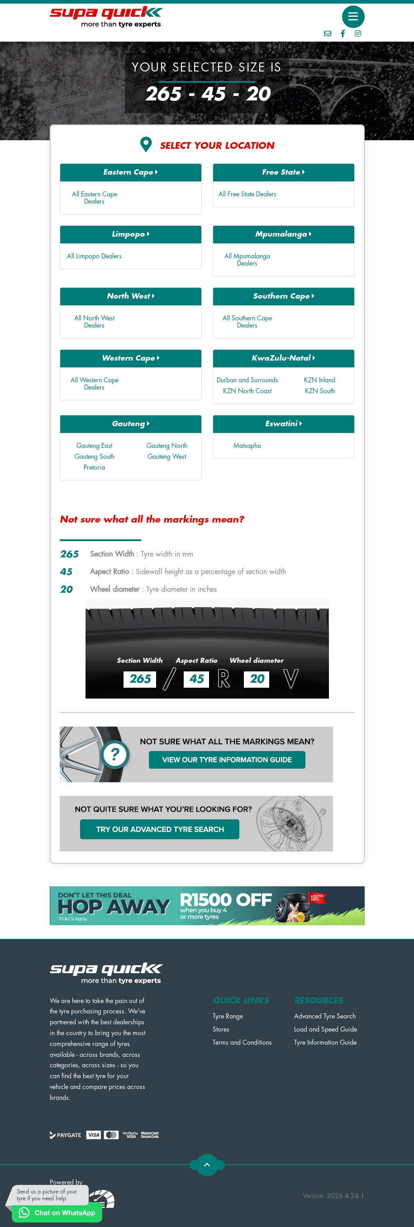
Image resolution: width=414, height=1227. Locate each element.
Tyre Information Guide (325, 1042)
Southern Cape (283, 296)
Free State (283, 172)
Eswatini (283, 424)
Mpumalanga (283, 234)
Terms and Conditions (242, 1042)
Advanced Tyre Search (325, 1016)
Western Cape (131, 358)
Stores (221, 1029)
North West (131, 296)
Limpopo (131, 234)
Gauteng (131, 424)
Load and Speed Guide (325, 1029)
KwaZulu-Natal (283, 358)
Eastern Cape (130, 172)
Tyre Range (228, 1016)
